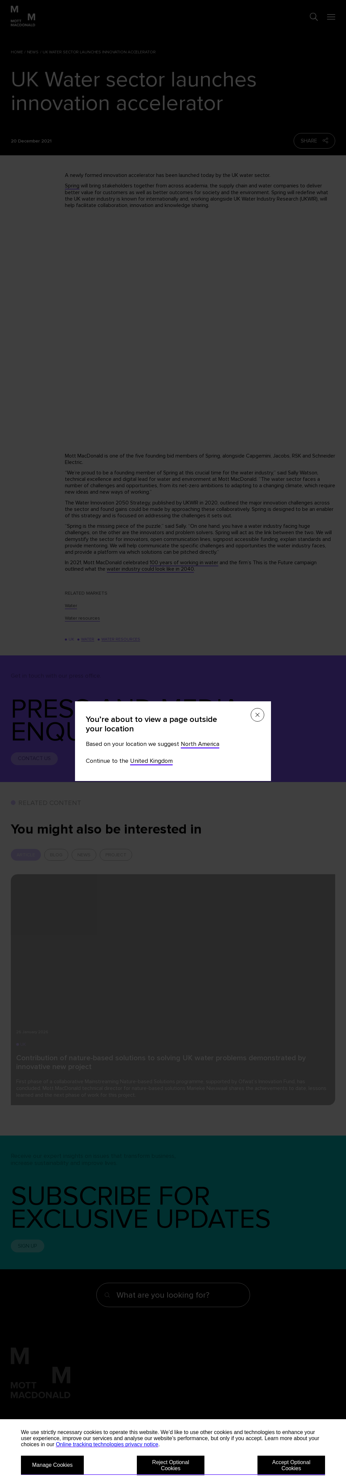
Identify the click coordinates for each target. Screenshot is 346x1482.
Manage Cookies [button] (52, 1465)
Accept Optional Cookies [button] (291, 1465)
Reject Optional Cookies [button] (170, 1465)
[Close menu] (257, 715)
